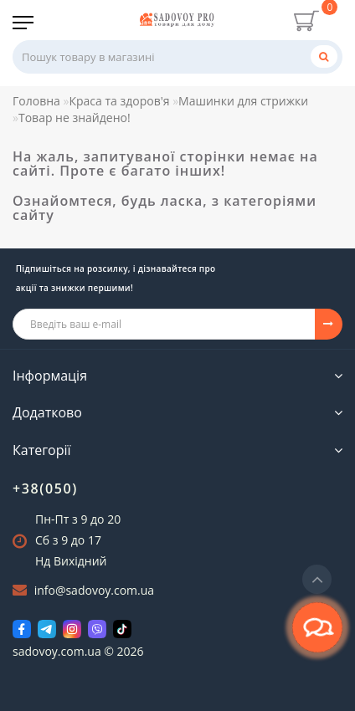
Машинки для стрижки (243, 101)
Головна (36, 101)
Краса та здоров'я (119, 101)
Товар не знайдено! (74, 117)
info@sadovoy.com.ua (94, 590)
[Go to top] (317, 579)
